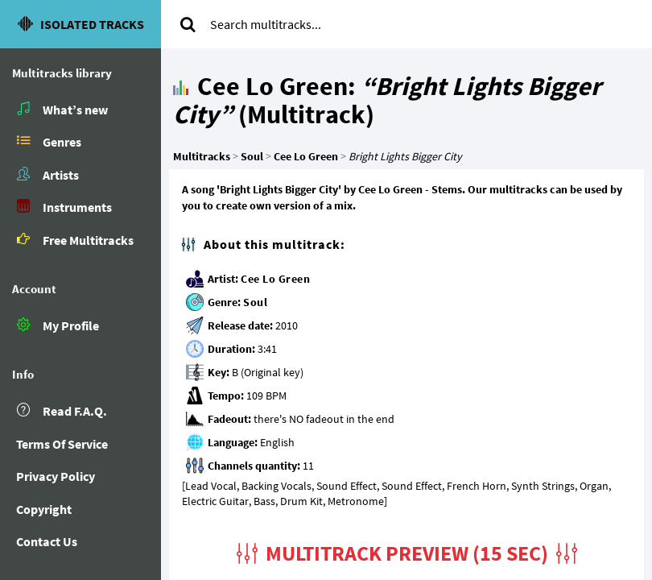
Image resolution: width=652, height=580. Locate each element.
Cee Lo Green (275, 278)
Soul (255, 302)
